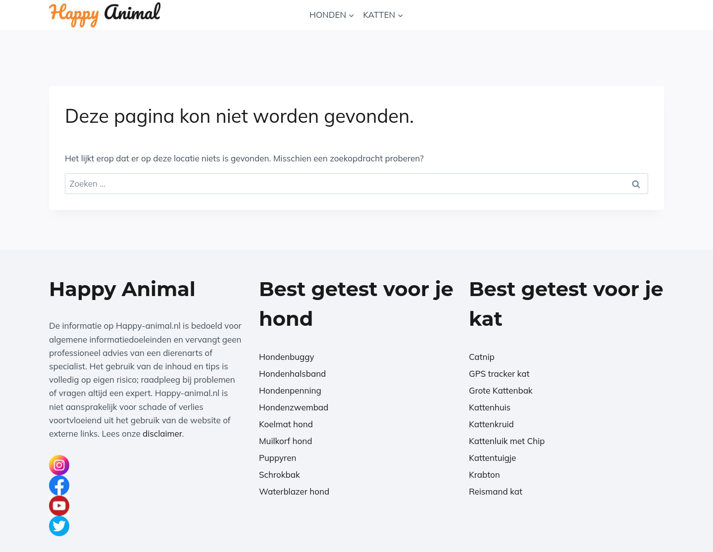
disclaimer (162, 433)
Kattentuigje (492, 457)
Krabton (484, 474)
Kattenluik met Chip (507, 441)
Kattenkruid (491, 424)
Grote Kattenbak (501, 390)
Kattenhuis (489, 407)
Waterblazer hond (294, 491)
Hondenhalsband (292, 373)
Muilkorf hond (285, 441)
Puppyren (277, 457)
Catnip (482, 356)
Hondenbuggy (286, 356)
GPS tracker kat (499, 373)
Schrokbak (279, 474)
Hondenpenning (290, 390)
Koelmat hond (286, 424)
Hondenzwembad (293, 407)
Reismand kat (495, 491)
